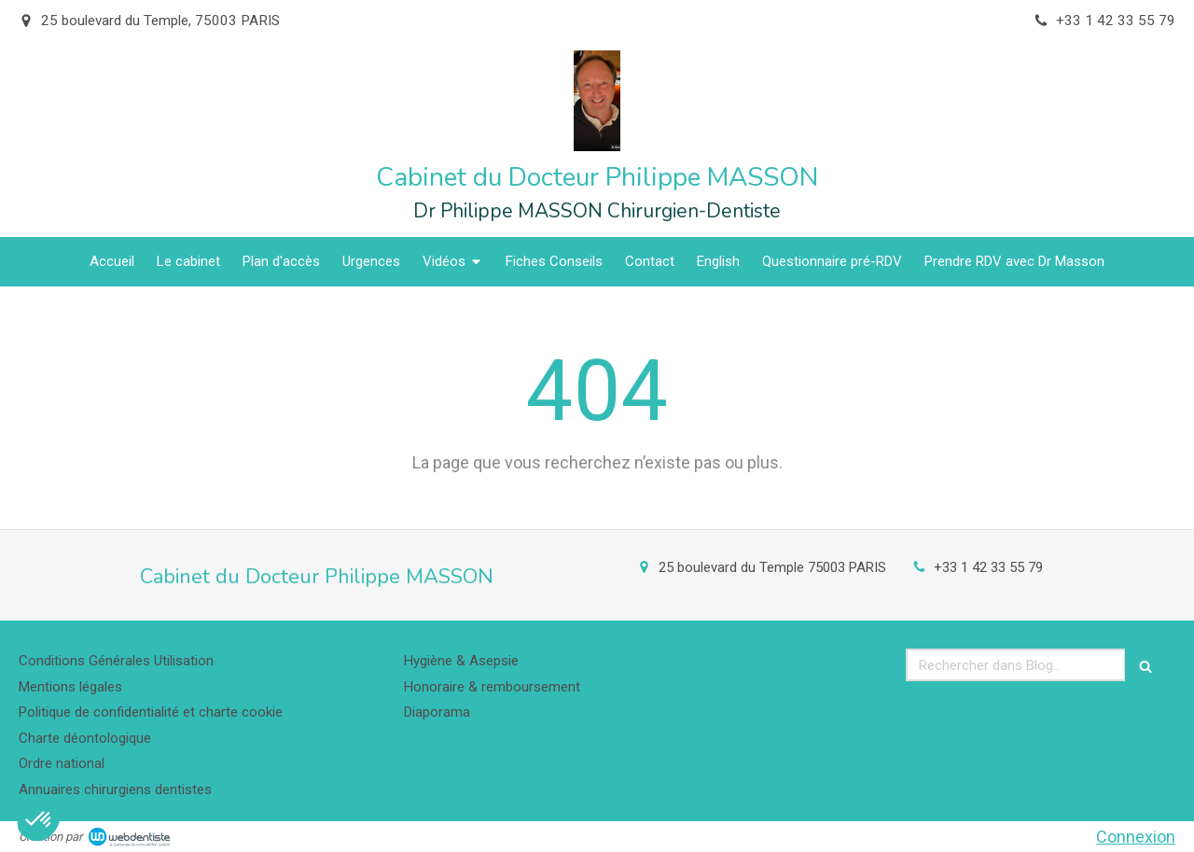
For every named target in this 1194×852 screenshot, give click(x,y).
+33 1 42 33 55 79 (988, 567)
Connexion (1135, 836)
